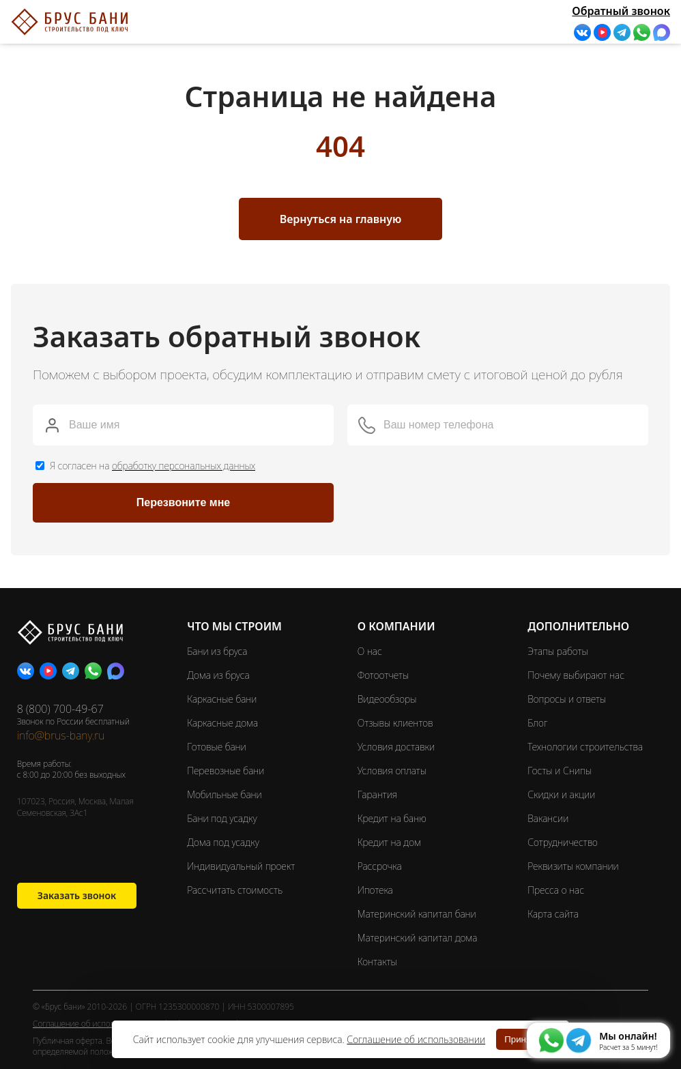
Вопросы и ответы (566, 698)
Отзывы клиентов (395, 722)
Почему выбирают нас (575, 675)
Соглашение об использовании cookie (104, 1023)
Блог (537, 722)
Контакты (377, 961)
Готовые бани (216, 746)
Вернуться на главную (341, 218)
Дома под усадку (223, 842)
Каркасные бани (222, 698)
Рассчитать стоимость (236, 889)
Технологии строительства (585, 746)
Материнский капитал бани (417, 913)
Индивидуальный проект (241, 866)
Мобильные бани (224, 794)
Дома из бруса (218, 675)
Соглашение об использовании (416, 1039)
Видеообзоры (387, 698)
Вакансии (547, 818)
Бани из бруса (217, 651)
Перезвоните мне (183, 502)
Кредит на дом (389, 842)
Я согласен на (152, 465)
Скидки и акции (561, 794)
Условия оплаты (392, 770)
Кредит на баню (392, 818)
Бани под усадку (222, 818)
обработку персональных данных (183, 465)
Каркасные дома (222, 722)
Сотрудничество (562, 842)
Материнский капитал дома (418, 937)
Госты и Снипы (559, 770)
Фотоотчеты (383, 675)
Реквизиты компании (572, 866)
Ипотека (375, 889)
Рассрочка (380, 866)
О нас (370, 651)
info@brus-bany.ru (61, 735)
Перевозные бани (225, 770)
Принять (522, 1039)
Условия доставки (396, 746)
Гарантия (377, 794)
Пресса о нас (555, 889)
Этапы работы (557, 651)
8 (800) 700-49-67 (60, 708)
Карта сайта (553, 913)
